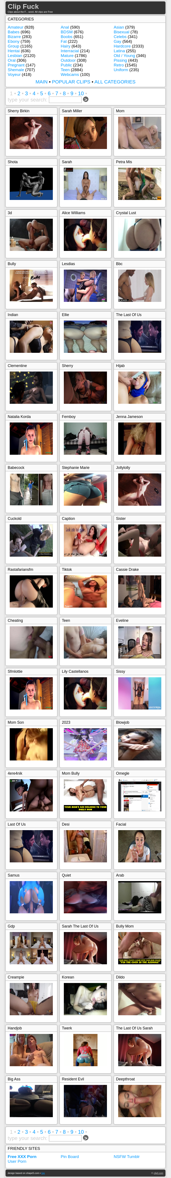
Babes (13, 32)
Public (66, 65)
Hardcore (122, 46)
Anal (65, 27)
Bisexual (121, 32)
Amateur (16, 27)
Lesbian (15, 55)
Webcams (70, 74)
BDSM (67, 32)
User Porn (17, 1161)
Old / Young (124, 55)
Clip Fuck (23, 6)
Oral (12, 60)
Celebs (120, 36)
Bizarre (14, 36)
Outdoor (68, 60)
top (43, 1173)
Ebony (13, 41)
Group (13, 46)
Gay (117, 41)
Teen (65, 70)
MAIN (42, 81)
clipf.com (158, 1173)
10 (81, 93)
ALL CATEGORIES (114, 81)
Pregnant (16, 65)
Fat (64, 41)
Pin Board (70, 1156)
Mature (67, 55)
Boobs (66, 36)
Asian (119, 27)
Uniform (121, 70)
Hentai (14, 51)
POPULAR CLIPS (71, 81)
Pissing (120, 60)
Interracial (70, 51)
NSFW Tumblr (127, 1156)
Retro (119, 65)
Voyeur (14, 74)
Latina (119, 51)
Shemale (16, 70)
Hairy (66, 46)
